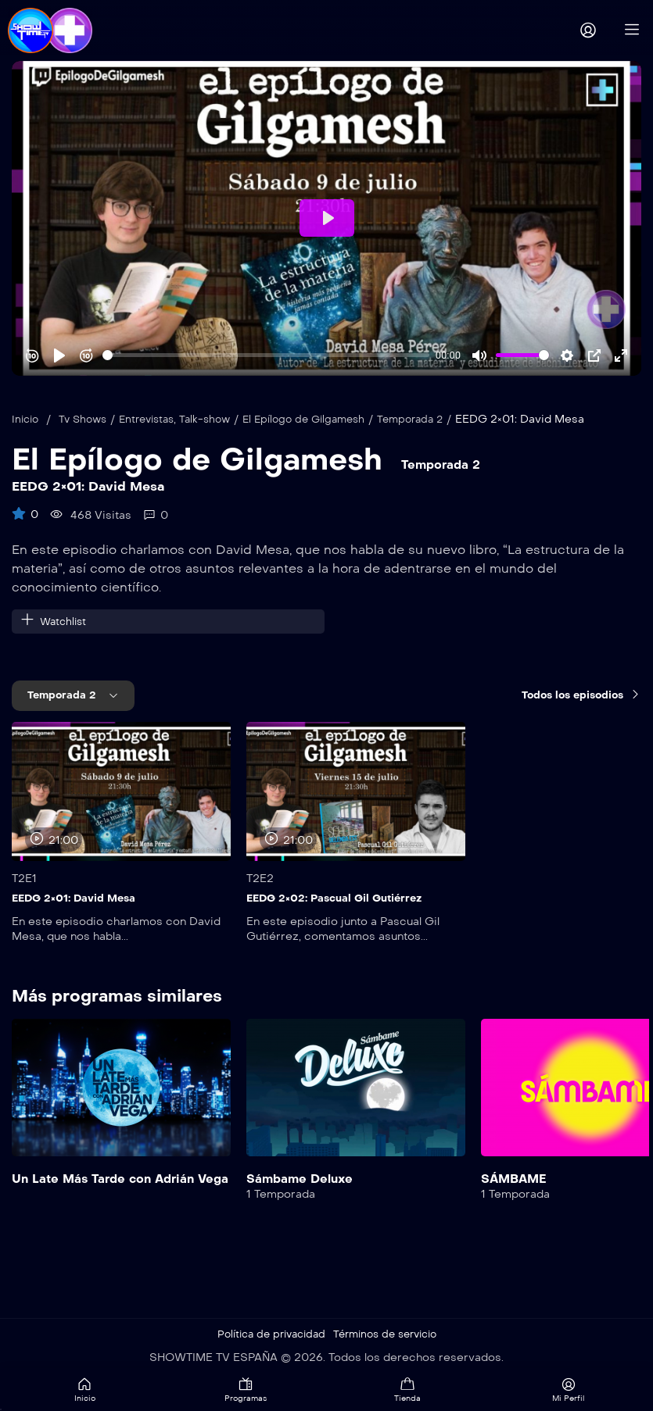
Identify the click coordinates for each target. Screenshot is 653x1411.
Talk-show (219, 419)
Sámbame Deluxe (301, 1179)
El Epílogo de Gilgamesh (324, 419)
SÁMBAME (516, 1179)
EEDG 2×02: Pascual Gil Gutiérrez (340, 899)
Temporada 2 (437, 419)
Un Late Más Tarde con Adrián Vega (108, 1186)
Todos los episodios (577, 695)
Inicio (26, 419)
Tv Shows (87, 419)
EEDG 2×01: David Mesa (78, 899)
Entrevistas (156, 419)
